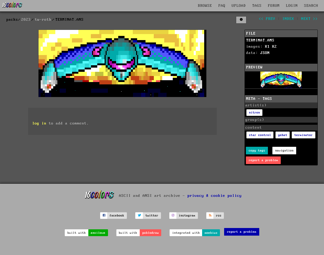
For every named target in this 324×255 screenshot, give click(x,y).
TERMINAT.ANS (260, 40)
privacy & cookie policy (214, 195)
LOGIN (292, 6)
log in (39, 123)
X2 (274, 47)
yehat (282, 135)
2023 (26, 20)
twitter (151, 215)
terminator (303, 135)
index (288, 19)
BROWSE (205, 6)
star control (260, 135)
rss (219, 215)
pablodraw (150, 233)
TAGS (257, 6)
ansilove (98, 233)
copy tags (257, 150)
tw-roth (43, 20)
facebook (117, 215)
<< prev (267, 19)
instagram (187, 215)
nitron (254, 112)
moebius (211, 233)
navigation (284, 150)
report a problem (263, 160)
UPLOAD (239, 6)
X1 (267, 47)
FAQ (221, 6)
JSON (265, 53)
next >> (309, 19)
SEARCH (311, 6)
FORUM (274, 6)
